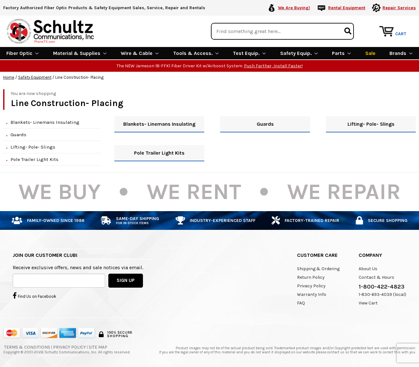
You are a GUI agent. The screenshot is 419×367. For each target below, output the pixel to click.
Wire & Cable (140, 53)
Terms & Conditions (27, 347)
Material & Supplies (80, 53)
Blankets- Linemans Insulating (44, 122)
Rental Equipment (346, 7)
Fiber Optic (22, 53)
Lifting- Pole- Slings (32, 147)
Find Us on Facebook (34, 295)
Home (8, 77)
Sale (370, 53)
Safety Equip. (299, 53)
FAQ (301, 303)
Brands (401, 53)
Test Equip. (249, 53)
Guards (18, 134)
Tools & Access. (196, 53)
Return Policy (311, 277)
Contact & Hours (376, 277)
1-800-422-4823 (381, 286)
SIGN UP (126, 280)
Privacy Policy (311, 286)
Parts (341, 53)
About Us (368, 268)
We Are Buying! (294, 7)
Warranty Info (311, 294)
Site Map (98, 347)
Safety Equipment (34, 77)
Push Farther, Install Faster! (273, 66)
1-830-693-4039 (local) (382, 294)
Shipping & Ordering (318, 268)
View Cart (368, 303)
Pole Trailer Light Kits (34, 159)
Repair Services (399, 7)
